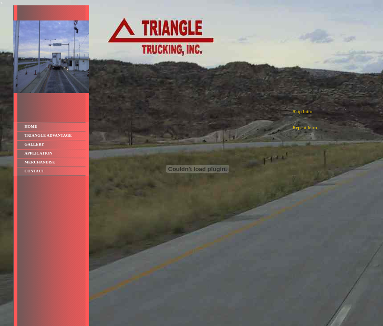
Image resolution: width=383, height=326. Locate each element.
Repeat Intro (305, 127)
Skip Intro (302, 111)
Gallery (34, 144)
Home (30, 126)
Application (38, 153)
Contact (34, 171)
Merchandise (39, 162)
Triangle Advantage (48, 135)
